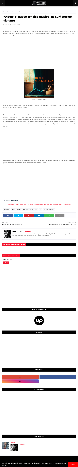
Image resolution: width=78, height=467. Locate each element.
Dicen (13, 209)
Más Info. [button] (5, 465)
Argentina (14, 11)
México (19, 209)
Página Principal (7, 11)
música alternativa (28, 209)
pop (36, 209)
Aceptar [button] (73, 464)
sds (40, 209)
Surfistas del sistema (49, 209)
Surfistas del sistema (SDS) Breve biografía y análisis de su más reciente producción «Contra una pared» (39, 204)
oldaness (6, 25)
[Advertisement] (39, 51)
